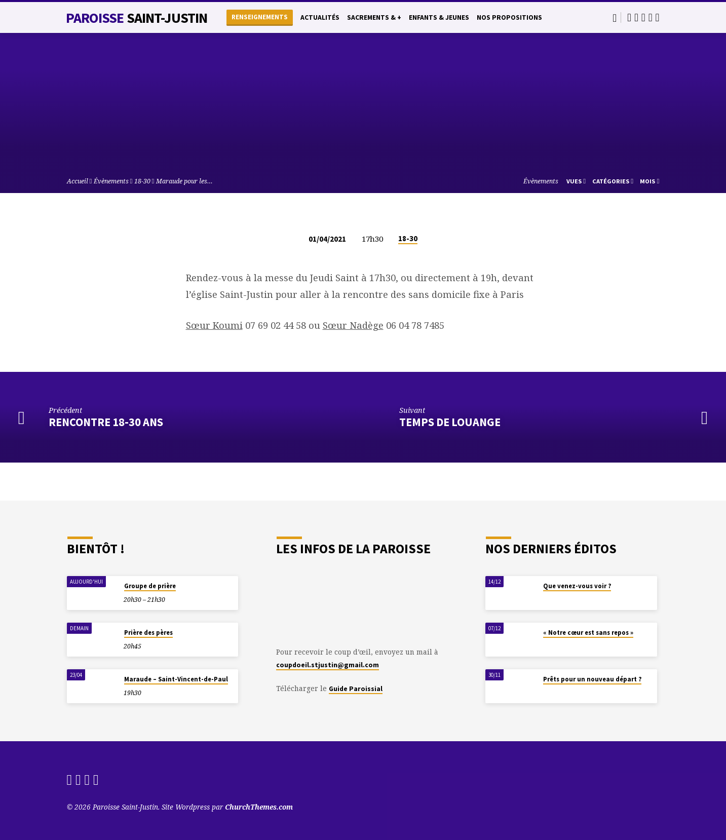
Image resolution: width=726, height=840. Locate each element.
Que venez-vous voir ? (577, 586)
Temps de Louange (450, 422)
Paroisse (137, 18)
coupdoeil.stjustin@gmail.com (327, 665)
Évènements (111, 181)
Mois (649, 181)
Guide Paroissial (356, 688)
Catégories (612, 181)
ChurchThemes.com (259, 807)
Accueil (77, 181)
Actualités (319, 17)
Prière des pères (148, 632)
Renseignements (260, 17)
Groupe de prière (150, 586)
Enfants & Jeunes (439, 17)
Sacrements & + (374, 17)
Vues (576, 181)
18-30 (142, 181)
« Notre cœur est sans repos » (588, 632)
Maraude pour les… (184, 181)
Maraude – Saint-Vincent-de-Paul (176, 679)
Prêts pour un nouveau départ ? (592, 679)
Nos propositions (509, 17)
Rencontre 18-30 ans (106, 422)
